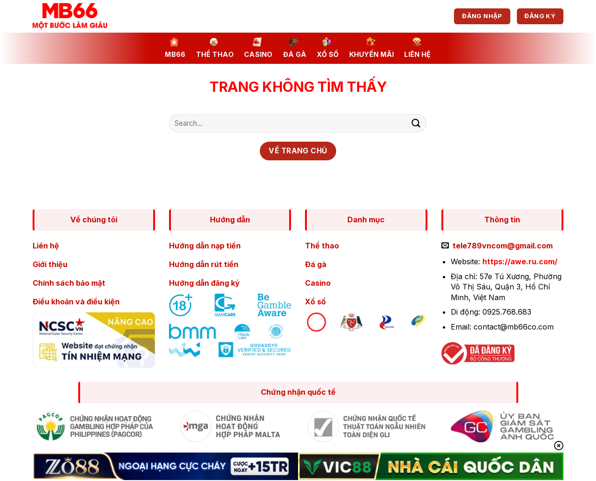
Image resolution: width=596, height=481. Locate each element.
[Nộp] (415, 123)
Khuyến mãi (371, 47)
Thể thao (215, 47)
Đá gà (294, 47)
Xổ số (328, 47)
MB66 (175, 47)
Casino (258, 47)
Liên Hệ (417, 47)
